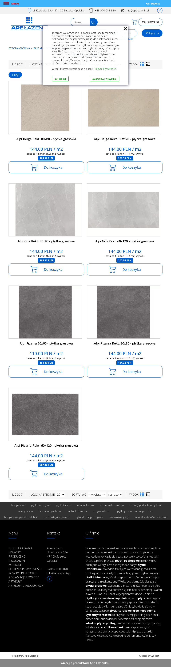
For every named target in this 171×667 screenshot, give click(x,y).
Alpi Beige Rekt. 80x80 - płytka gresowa (46, 139)
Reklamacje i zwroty (24, 577)
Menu (15, 3)
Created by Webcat (149, 655)
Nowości (15, 552)
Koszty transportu (23, 573)
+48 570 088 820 (105, 10)
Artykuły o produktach (26, 586)
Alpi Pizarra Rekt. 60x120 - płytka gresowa (46, 445)
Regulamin (17, 561)
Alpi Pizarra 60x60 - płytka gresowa (46, 343)
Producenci (17, 556)
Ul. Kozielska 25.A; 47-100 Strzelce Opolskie (59, 10)
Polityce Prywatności (105, 68)
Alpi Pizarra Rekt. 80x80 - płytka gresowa (125, 343)
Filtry (15, 75)
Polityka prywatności (25, 569)
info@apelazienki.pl (137, 10)
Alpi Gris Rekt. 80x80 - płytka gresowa (46, 241)
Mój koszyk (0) (150, 21)
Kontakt (15, 565)
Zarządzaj (60, 78)
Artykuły (15, 581)
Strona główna (19, 48)
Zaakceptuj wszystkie (104, 78)
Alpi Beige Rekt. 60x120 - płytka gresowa (125, 139)
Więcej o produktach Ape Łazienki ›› (85, 663)
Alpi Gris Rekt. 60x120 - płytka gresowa (124, 241)
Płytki (38, 48)
